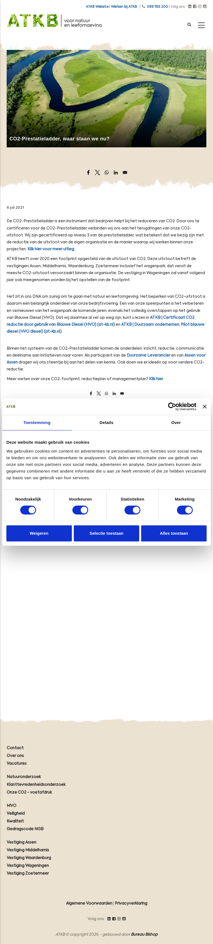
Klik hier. (156, 379)
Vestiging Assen (21, 842)
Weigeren (39, 533)
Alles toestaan (174, 533)
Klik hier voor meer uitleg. (51, 249)
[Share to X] (97, 172)
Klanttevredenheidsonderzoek (36, 785)
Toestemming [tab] (37, 422)
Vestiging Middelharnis (28, 850)
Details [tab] (106, 422)
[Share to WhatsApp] (106, 172)
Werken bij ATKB (124, 7)
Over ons (15, 756)
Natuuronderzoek (24, 777)
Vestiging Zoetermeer (28, 873)
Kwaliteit (15, 821)
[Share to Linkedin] (115, 172)
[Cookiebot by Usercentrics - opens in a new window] (172, 406)
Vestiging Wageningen (28, 866)
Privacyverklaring (131, 903)
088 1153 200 (157, 7)
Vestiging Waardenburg (29, 858)
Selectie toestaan (107, 533)
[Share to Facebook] (88, 172)
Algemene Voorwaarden (89, 903)
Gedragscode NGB (25, 829)
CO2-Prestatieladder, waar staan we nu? (59, 139)
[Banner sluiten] (205, 406)
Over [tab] (176, 422)
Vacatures (17, 764)
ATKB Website (97, 7)
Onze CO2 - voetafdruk (29, 792)
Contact (15, 748)
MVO (11, 806)
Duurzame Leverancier (148, 355)
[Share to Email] (124, 172)
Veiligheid (16, 814)
